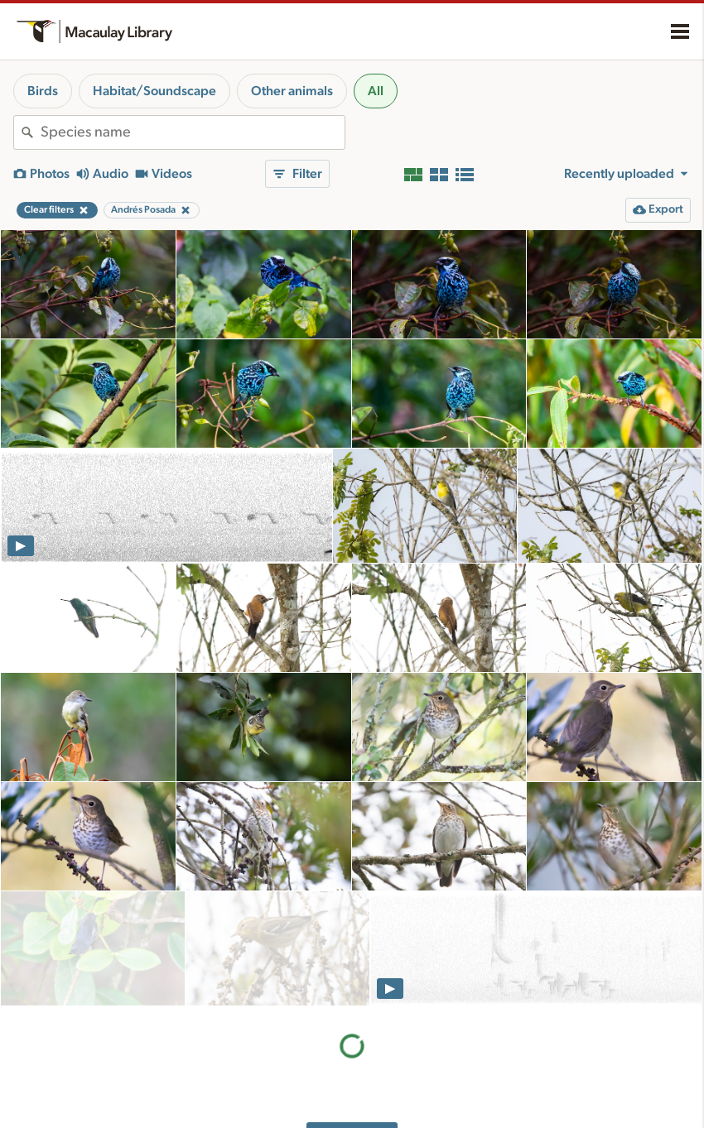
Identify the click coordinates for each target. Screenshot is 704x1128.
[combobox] (193, 132)
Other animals (292, 91)
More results (352, 1023)
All (375, 91)
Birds (42, 91)
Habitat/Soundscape (154, 91)
